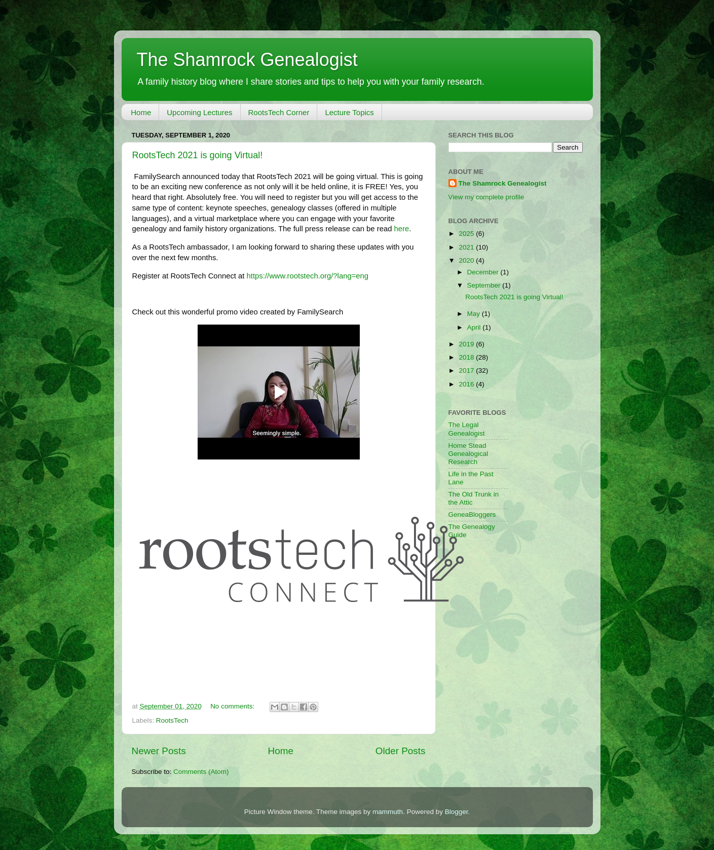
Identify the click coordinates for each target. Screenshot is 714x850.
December (484, 272)
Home (141, 112)
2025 (467, 233)
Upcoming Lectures (199, 112)
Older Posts (400, 751)
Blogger (456, 812)
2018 (467, 357)
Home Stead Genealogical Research (468, 454)
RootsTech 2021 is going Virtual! (197, 155)
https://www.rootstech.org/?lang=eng (308, 276)
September (485, 285)
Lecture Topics (349, 112)
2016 (467, 384)
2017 (467, 370)
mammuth (387, 812)
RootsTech (172, 720)
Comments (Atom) (201, 771)
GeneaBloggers (472, 514)
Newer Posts (159, 751)
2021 (467, 247)
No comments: (233, 706)
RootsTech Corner (279, 112)
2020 (467, 260)
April (475, 327)
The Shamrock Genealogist (247, 59)
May (474, 313)
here (401, 229)
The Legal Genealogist (466, 429)
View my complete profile (486, 197)
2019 (467, 344)
